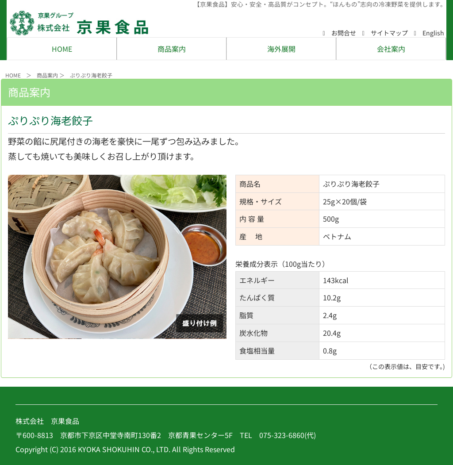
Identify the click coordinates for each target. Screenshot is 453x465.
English (429, 32)
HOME (62, 48)
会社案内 (391, 48)
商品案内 (171, 48)
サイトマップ (385, 32)
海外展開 (281, 48)
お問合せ (339, 32)
